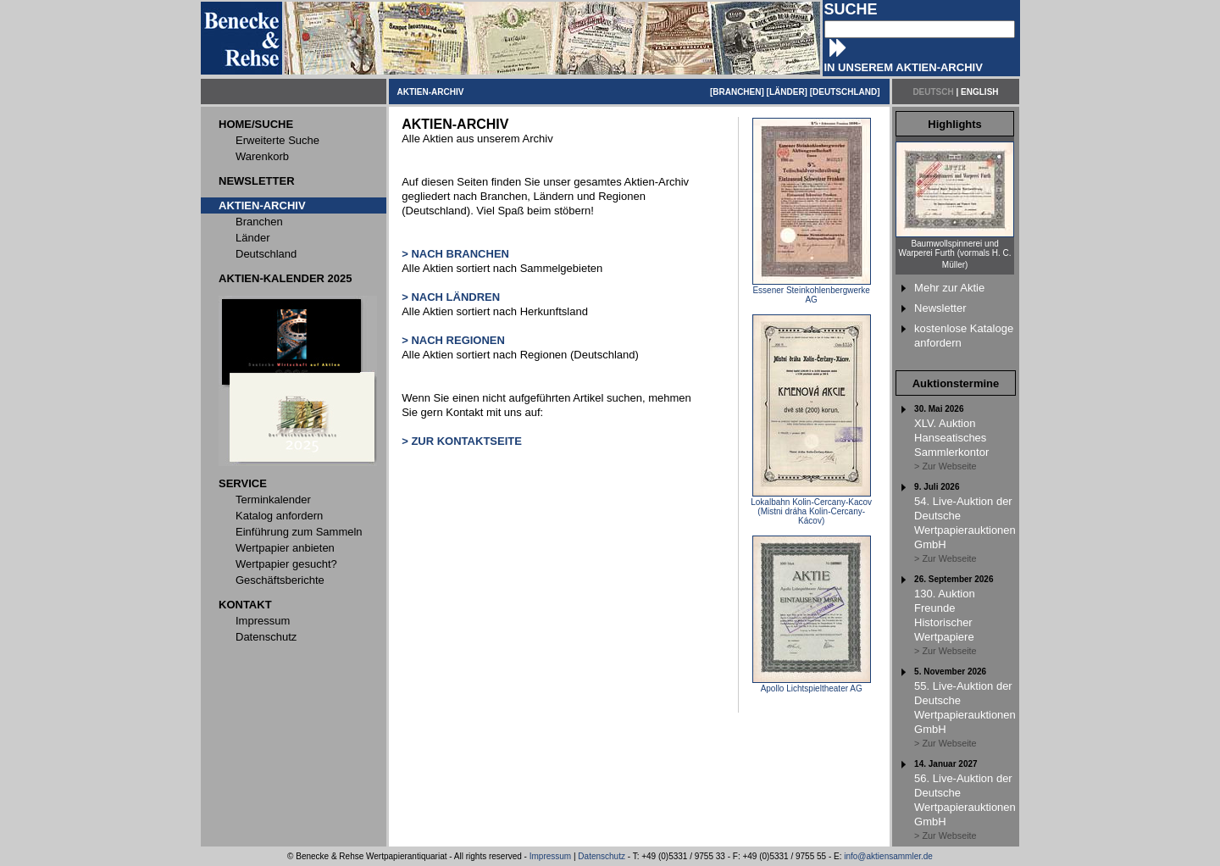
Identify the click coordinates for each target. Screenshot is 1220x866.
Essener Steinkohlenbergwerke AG (811, 291)
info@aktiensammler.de (888, 856)
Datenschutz (601, 856)
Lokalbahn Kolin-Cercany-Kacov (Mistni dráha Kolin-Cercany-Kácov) (811, 507)
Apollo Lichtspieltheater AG (811, 684)
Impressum (550, 856)
